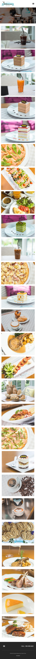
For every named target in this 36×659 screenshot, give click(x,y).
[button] (33, 3)
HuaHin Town (23, 653)
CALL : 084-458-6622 (27, 646)
